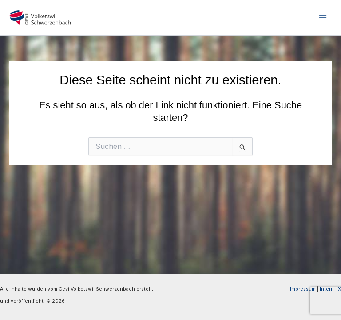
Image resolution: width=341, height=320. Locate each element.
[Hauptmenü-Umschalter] (322, 17)
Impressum (303, 289)
